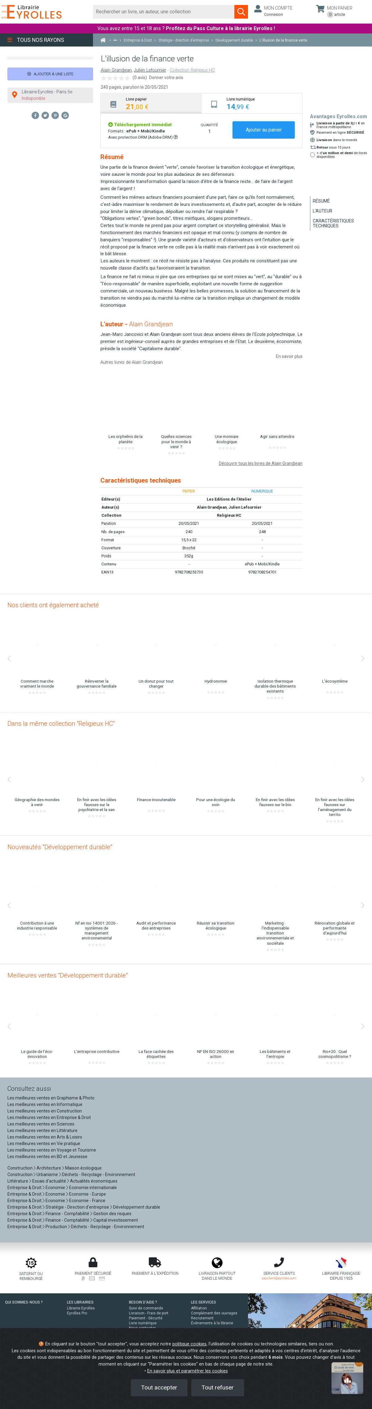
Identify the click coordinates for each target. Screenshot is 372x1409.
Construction (20, 1168)
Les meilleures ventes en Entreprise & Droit (49, 1117)
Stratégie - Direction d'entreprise (77, 1207)
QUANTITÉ (209, 125)
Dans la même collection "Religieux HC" (61, 723)
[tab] (151, 103)
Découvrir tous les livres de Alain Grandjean (261, 463)
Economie (55, 1187)
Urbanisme (47, 1174)
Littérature (17, 1181)
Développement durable (136, 1207)
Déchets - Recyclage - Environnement (98, 1174)
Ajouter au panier (264, 130)
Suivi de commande (146, 1308)
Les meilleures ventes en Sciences (40, 1123)
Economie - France (87, 1200)
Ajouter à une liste (50, 74)
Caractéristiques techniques (333, 223)
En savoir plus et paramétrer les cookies (187, 1371)
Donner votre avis (166, 77)
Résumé (321, 200)
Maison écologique (83, 1168)
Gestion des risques (112, 1213)
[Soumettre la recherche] (241, 12)
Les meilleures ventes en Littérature (42, 1130)
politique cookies (189, 1344)
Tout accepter (159, 1387)
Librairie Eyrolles (81, 1308)
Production (56, 1226)
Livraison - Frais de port (148, 1313)
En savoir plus (289, 356)
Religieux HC (229, 515)
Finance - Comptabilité (67, 1213)
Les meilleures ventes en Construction (44, 1110)
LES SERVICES (203, 1302)
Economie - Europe (87, 1194)
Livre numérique (143, 1323)
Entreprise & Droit (24, 1187)
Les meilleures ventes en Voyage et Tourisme (51, 1150)
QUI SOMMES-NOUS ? (24, 1302)
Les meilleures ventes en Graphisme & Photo (51, 1097)
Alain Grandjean (116, 70)
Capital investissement (115, 1220)
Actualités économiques (93, 1181)
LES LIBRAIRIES (80, 1302)
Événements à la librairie (212, 1323)
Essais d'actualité (49, 1181)
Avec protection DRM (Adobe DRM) (143, 137)
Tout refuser (218, 1387)
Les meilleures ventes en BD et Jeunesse (47, 1156)
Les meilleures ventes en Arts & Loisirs (44, 1137)
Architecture (49, 1168)
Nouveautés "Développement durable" (59, 847)
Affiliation (199, 1308)
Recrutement (202, 1318)
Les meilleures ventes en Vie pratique (43, 1143)
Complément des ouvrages (214, 1313)
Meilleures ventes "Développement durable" (67, 975)
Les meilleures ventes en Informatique (44, 1104)
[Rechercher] (164, 12)
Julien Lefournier (150, 70)
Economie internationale (93, 1187)
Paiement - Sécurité (145, 1318)
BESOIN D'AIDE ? (143, 1302)
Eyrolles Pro (77, 1313)
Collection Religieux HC (192, 70)
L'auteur (322, 210)
